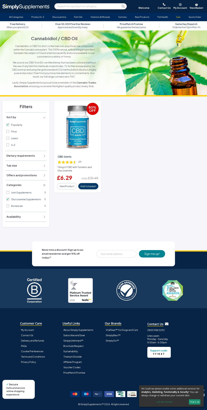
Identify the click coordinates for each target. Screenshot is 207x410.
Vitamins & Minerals (100, 17)
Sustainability (70, 351)
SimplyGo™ (112, 340)
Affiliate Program (72, 361)
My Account (27, 329)
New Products (142, 17)
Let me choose (164, 401)
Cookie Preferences (32, 351)
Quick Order (195, 17)
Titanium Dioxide (72, 356)
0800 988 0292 (156, 330)
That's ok (194, 401)
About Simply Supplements (78, 329)
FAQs (24, 345)
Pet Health (163, 17)
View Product (67, 186)
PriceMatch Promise (74, 372)
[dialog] (171, 396)
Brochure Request (73, 345)
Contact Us (27, 335)
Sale (178, 17)
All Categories (16, 17)
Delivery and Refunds (32, 340)
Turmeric (122, 17)
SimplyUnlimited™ (73, 340)
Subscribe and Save (74, 335)
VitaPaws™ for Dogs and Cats (122, 329)
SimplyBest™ (113, 335)
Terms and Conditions (33, 356)
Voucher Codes (72, 367)
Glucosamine (59, 17)
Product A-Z (37, 17)
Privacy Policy (28, 361)
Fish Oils (78, 17)
